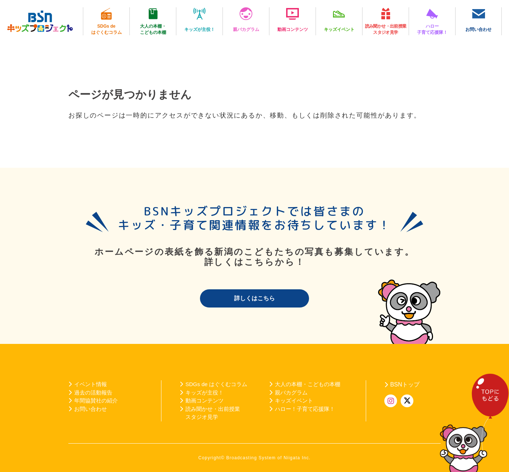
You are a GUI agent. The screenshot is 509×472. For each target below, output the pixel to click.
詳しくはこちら (254, 298)
